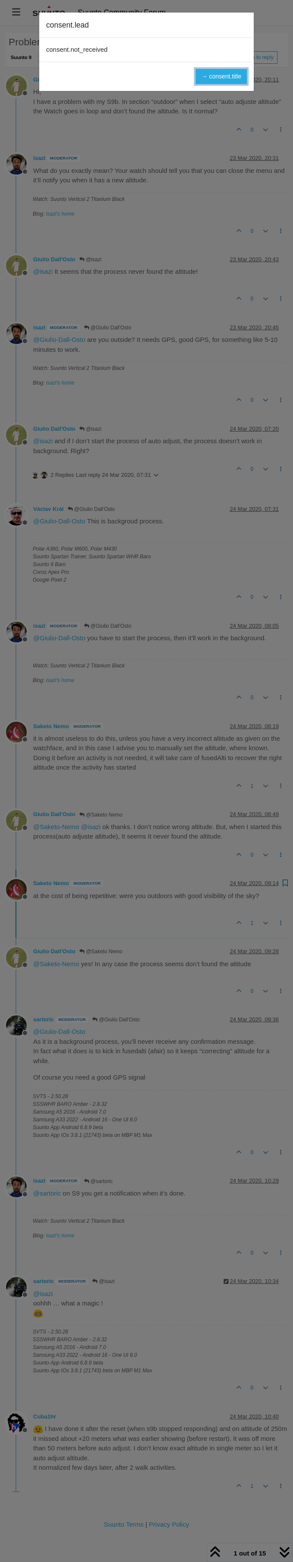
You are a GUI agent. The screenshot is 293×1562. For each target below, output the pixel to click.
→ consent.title (221, 76)
